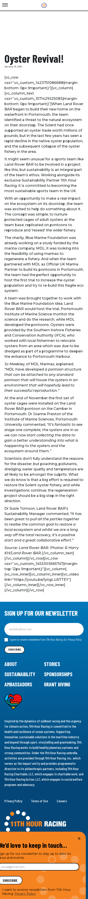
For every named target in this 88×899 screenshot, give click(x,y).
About (10, 664)
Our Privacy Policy (73, 639)
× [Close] (79, 838)
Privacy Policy (13, 801)
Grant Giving (57, 684)
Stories (52, 664)
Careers (62, 801)
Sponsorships (58, 674)
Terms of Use (39, 801)
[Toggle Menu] (5, 5)
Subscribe (14, 649)
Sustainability (19, 674)
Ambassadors (18, 684)
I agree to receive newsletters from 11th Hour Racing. (43, 640)
